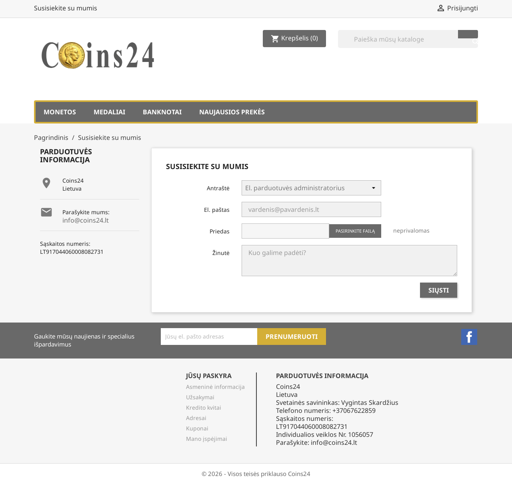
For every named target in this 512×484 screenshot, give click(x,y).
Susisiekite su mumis (65, 8)
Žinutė (221, 253)
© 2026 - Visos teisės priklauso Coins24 (256, 474)
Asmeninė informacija (215, 386)
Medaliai (109, 112)
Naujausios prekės (232, 112)
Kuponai (197, 428)
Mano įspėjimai (206, 438)
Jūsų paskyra (209, 375)
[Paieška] (408, 39)
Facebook (469, 337)
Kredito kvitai (203, 407)
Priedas (220, 231)
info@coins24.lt (85, 220)
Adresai (196, 418)
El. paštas (217, 209)
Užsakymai (200, 397)
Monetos (60, 112)
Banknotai (162, 112)
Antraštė (218, 188)
